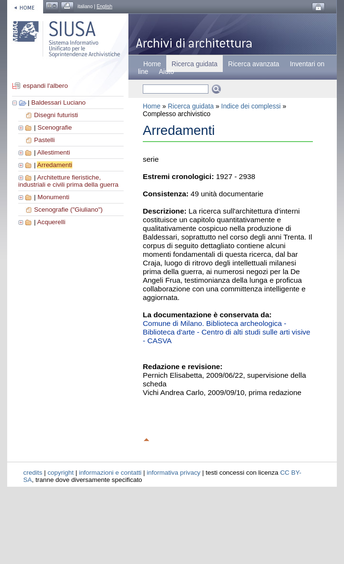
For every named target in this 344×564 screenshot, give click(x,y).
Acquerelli (51, 222)
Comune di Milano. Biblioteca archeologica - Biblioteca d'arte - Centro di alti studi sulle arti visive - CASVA (226, 332)
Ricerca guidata (191, 106)
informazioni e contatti (110, 472)
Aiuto (166, 71)
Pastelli (44, 140)
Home (152, 64)
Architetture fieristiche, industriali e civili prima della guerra (68, 181)
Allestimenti (53, 152)
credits (33, 472)
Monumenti (53, 197)
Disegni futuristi (56, 115)
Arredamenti (54, 164)
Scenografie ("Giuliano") (68, 209)
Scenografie (54, 127)
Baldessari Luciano (58, 102)
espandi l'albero (45, 85)
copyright (60, 472)
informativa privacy (173, 472)
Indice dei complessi (251, 106)
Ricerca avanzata (253, 64)
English (105, 6)
